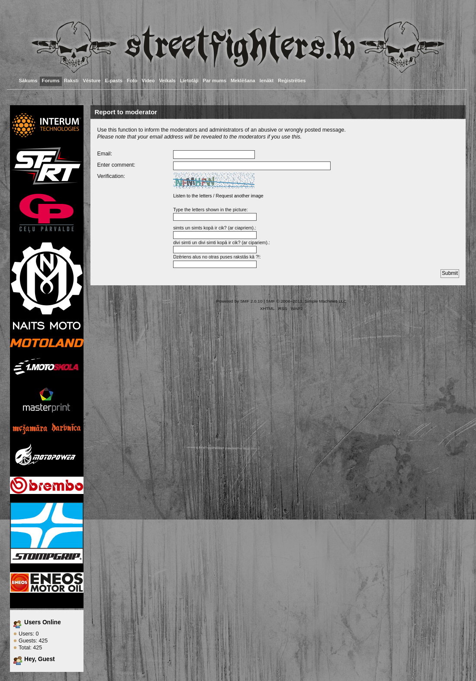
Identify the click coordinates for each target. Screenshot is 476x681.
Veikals (167, 80)
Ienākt (266, 80)
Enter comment (115, 165)
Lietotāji (189, 80)
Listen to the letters (192, 195)
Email (103, 154)
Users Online (42, 622)
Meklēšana (243, 80)
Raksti (71, 80)
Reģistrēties (292, 80)
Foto (132, 80)
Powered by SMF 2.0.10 (239, 301)
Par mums (214, 80)
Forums (51, 80)
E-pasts (114, 80)
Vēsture (91, 80)
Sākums (28, 80)
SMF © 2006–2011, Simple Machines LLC (306, 301)
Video (148, 80)
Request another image (239, 195)
